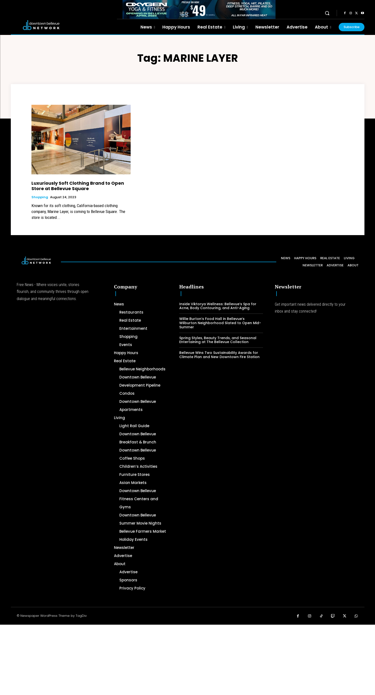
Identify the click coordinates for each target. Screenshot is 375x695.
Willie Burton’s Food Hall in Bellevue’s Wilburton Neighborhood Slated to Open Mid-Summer (220, 323)
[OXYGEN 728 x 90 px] (199, 9)
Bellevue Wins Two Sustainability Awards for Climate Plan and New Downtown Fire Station (219, 354)
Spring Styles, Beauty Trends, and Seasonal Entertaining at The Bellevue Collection (217, 340)
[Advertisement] (147, 659)
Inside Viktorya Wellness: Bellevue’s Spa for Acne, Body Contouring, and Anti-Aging (217, 306)
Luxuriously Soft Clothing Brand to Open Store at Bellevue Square (77, 186)
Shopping (39, 197)
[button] (327, 13)
